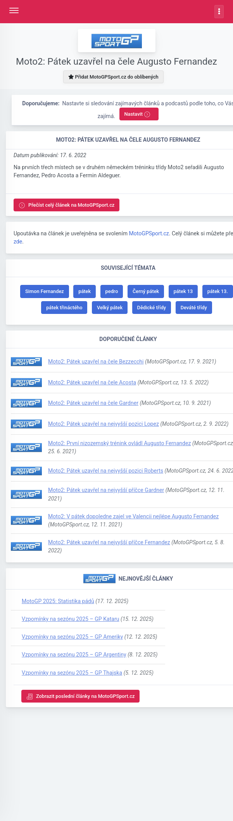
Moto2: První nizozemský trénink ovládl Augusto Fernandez (119, 443)
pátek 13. (217, 291)
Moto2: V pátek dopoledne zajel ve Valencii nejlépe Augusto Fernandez (133, 516)
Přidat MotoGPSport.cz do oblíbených (113, 77)
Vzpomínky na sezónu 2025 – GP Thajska (72, 673)
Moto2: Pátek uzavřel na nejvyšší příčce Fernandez (109, 542)
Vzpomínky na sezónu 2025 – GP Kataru (70, 619)
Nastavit (137, 114)
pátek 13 (183, 291)
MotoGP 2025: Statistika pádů (58, 601)
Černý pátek (146, 291)
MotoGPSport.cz (149, 233)
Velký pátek (110, 307)
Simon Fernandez (44, 291)
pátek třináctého (64, 307)
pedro (111, 291)
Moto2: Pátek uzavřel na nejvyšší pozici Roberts (105, 471)
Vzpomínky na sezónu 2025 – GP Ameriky (72, 637)
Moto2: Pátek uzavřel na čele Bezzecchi (96, 361)
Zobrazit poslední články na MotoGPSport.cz (80, 696)
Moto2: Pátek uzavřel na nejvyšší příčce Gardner (106, 490)
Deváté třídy (194, 307)
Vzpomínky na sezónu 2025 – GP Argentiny (74, 654)
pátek (84, 291)
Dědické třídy (151, 307)
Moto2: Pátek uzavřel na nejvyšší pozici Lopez (103, 424)
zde (18, 241)
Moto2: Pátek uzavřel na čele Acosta (92, 382)
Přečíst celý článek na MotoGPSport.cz (66, 205)
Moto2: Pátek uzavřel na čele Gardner (93, 403)
